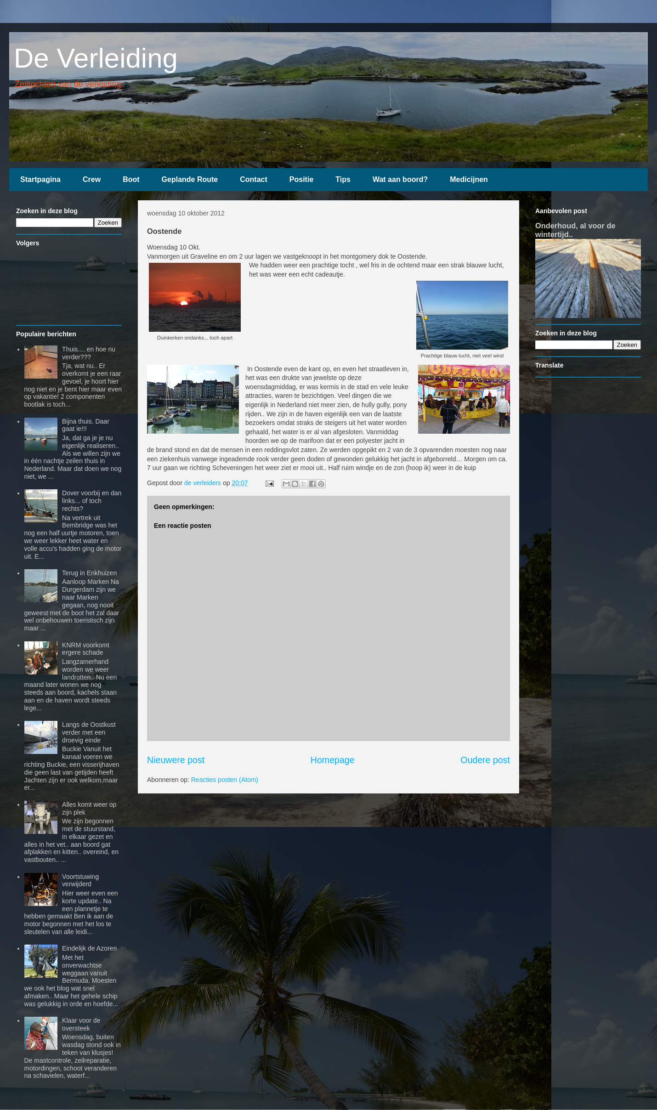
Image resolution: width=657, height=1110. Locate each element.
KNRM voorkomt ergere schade (85, 649)
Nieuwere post (175, 760)
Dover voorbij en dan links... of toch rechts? (91, 500)
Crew (92, 179)
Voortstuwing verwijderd (80, 880)
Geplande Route (190, 179)
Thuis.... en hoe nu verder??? (88, 353)
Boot (131, 179)
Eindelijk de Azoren (89, 948)
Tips (343, 179)
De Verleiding (96, 58)
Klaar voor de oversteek (81, 1024)
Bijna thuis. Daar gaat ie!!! (85, 425)
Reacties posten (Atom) (224, 779)
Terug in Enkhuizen (89, 573)
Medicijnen (469, 179)
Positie (301, 179)
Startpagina (40, 179)
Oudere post (485, 760)
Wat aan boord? (400, 179)
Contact (253, 179)
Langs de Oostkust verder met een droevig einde (89, 732)
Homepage (333, 760)
